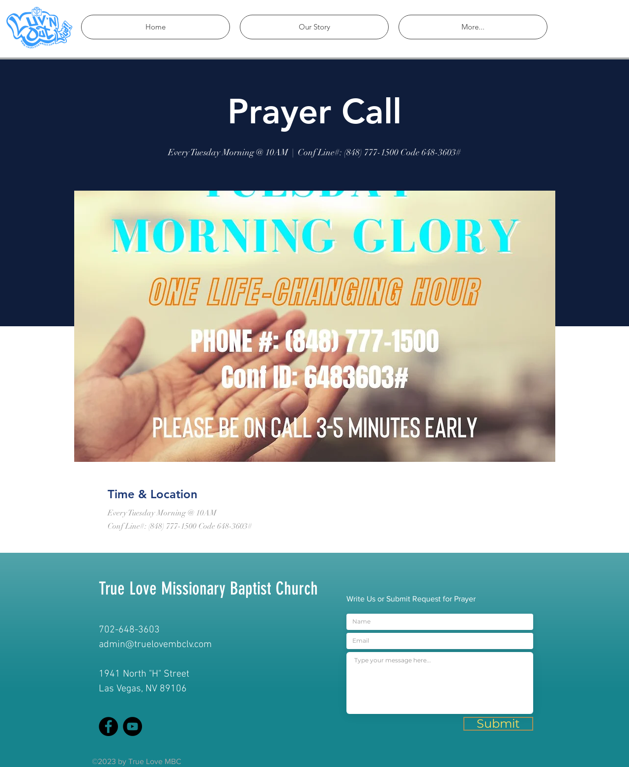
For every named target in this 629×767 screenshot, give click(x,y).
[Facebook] (108, 726)
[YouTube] (132, 726)
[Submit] (498, 724)
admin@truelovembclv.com (155, 645)
